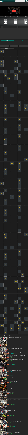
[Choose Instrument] (17, 27)
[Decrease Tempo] (1, 16)
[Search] (24, 1)
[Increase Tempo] (7, 16)
